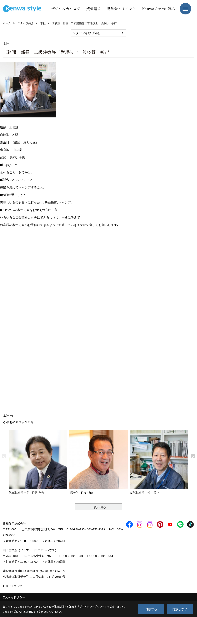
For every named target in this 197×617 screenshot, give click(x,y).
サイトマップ (14, 586)
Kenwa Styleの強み (158, 8)
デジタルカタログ (65, 8)
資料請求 (93, 8)
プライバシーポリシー (91, 606)
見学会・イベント (121, 8)
